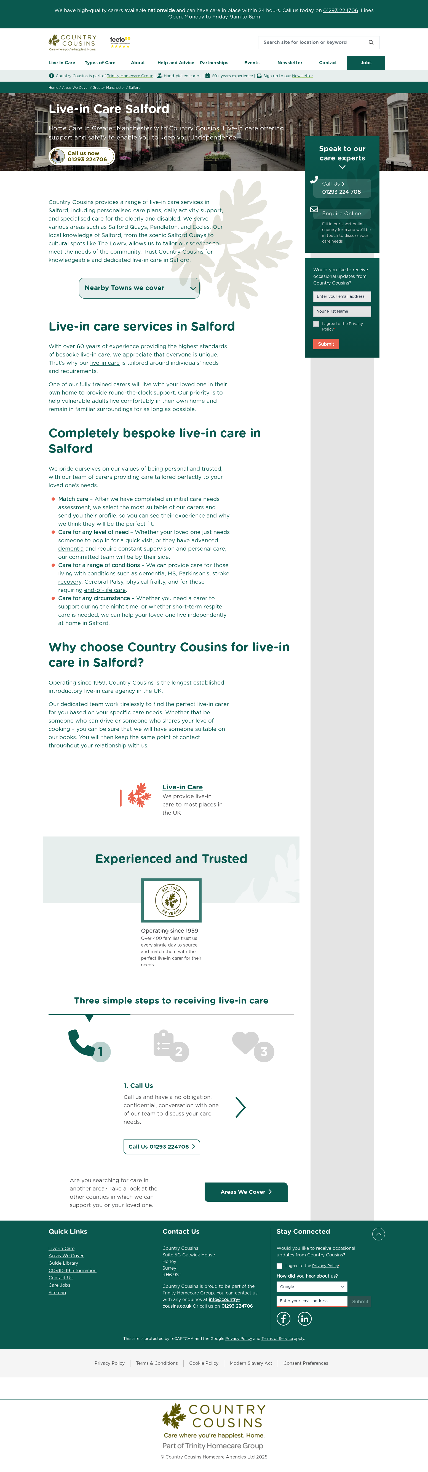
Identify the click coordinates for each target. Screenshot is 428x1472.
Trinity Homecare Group (130, 76)
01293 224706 (340, 10)
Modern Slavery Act (251, 1363)
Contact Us (61, 1278)
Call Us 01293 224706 (162, 1147)
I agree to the (342, 327)
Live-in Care (182, 787)
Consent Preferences (305, 1363)
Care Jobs (59, 1285)
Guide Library (63, 1263)
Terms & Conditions (157, 1363)
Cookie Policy (203, 1363)
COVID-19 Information (73, 1271)
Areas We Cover (246, 1192)
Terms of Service (277, 1339)
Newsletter (302, 76)
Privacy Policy (325, 1266)
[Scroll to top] (378, 1234)
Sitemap (57, 1293)
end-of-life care (105, 590)
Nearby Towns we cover (141, 288)
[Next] (235, 1107)
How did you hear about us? (307, 1276)
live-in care (105, 363)
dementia (71, 549)
